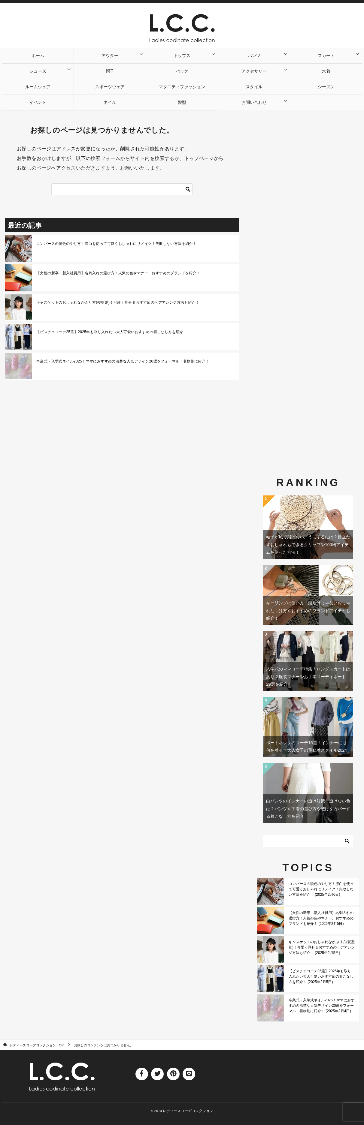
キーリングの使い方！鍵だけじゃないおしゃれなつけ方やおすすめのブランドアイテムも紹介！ (308, 610)
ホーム (38, 55)
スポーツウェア (110, 86)
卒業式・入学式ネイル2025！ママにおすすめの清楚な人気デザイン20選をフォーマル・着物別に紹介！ (122, 361)
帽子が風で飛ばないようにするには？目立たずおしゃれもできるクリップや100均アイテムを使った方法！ (308, 544)
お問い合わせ (254, 102)
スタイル (254, 86)
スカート (326, 55)
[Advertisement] (308, 277)
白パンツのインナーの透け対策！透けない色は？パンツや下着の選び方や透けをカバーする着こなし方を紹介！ (308, 808)
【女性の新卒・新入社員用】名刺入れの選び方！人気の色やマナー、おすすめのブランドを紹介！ (118, 273)
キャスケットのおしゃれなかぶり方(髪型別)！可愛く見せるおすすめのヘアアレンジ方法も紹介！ (117, 302)
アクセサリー (254, 71)
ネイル (110, 102)
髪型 (182, 102)
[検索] (188, 189)
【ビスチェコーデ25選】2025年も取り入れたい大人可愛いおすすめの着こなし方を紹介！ (111, 332)
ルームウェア (37, 86)
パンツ (254, 55)
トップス (182, 55)
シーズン (326, 86)
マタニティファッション (182, 86)
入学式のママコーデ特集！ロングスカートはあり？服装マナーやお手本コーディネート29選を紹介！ (308, 676)
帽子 (110, 71)
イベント (37, 102)
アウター (110, 55)
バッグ (182, 71)
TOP (37, 1045)
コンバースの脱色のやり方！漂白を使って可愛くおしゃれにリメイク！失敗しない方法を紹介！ (116, 244)
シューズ (37, 71)
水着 (326, 71)
